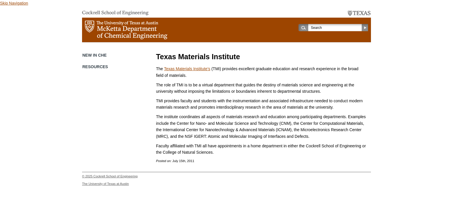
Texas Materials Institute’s (187, 68)
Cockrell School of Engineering (115, 176)
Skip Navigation (14, 3)
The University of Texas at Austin (105, 183)
